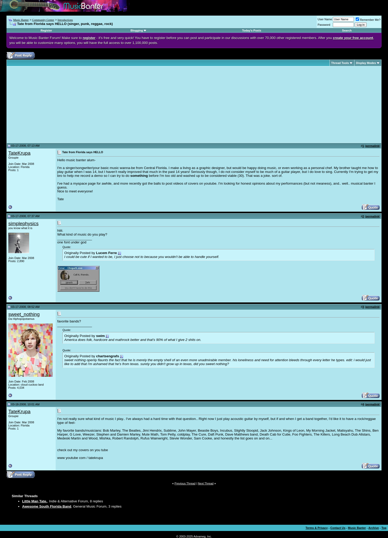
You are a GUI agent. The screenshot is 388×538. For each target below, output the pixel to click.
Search (347, 30)
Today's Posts (251, 30)
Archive (373, 527)
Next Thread (205, 483)
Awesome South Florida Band (46, 506)
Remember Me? (368, 19)
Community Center (43, 19)
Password (324, 24)
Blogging (137, 30)
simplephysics (23, 223)
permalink (372, 145)
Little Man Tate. (34, 501)
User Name (325, 19)
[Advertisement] (52, 104)
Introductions (65, 19)
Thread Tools (340, 62)
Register (46, 30)
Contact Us (337, 527)
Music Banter (21, 19)
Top (383, 527)
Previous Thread (185, 483)
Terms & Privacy (317, 527)
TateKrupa (19, 153)
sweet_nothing (24, 314)
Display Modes (366, 62)
